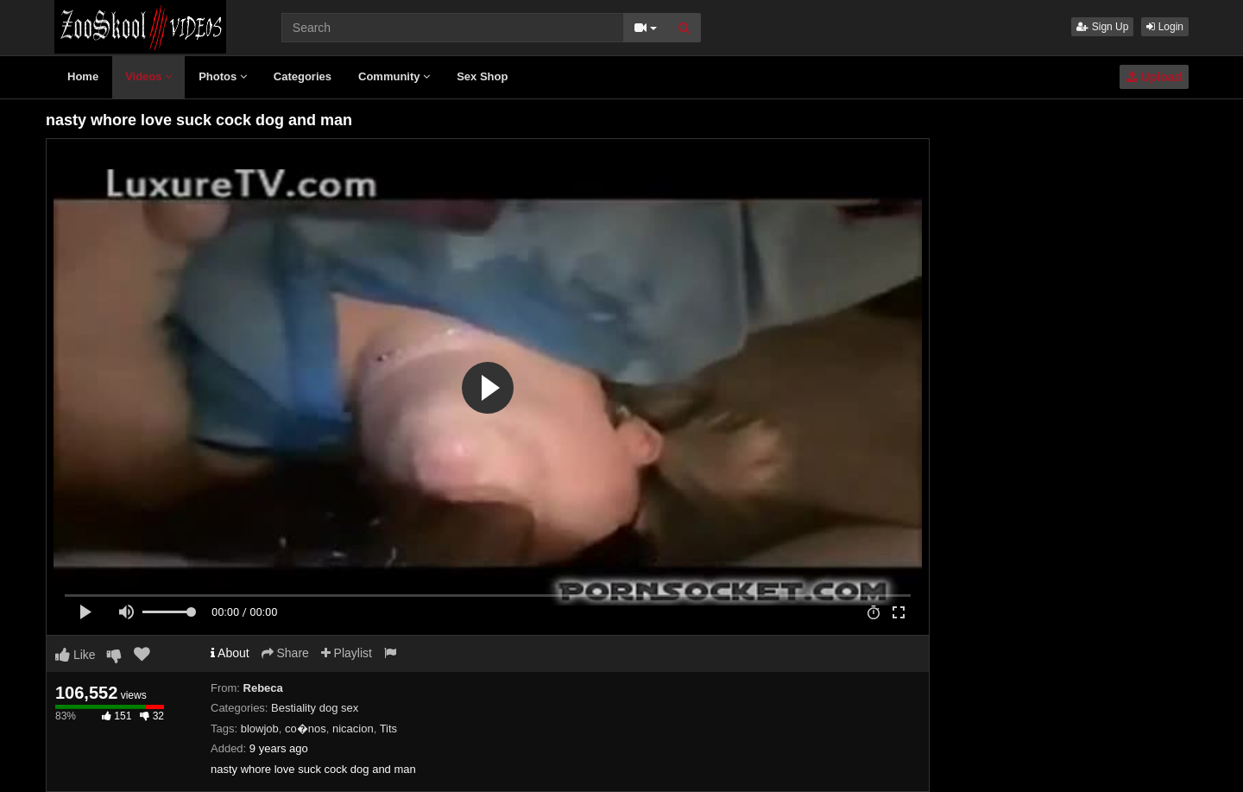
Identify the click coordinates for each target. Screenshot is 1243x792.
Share (285, 653)
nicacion (353, 728)
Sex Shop (482, 76)
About (230, 653)
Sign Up (1102, 27)
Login (1164, 27)
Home (82, 76)
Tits (388, 728)
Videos (148, 76)
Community (394, 76)
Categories (302, 76)
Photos (223, 76)
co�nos (305, 728)
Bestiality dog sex (314, 707)
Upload (1154, 77)
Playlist (346, 653)
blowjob (260, 728)
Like (75, 655)
